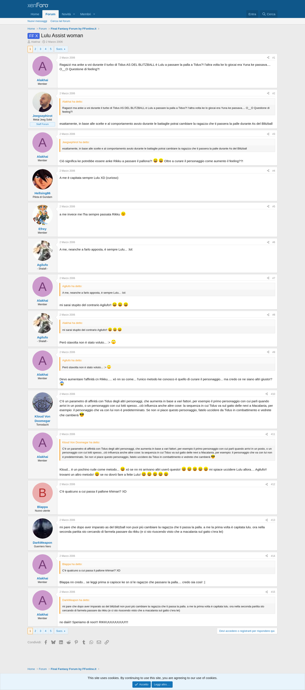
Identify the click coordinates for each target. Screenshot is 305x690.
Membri (85, 14)
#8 (273, 314)
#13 (273, 520)
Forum (50, 14)
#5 (273, 206)
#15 (273, 591)
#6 (273, 242)
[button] (74, 14)
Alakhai (35, 41)
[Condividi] (268, 57)
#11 (273, 434)
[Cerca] (268, 14)
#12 (273, 484)
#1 (273, 57)
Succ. (59, 49)
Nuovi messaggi (37, 21)
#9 (273, 352)
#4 (273, 170)
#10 (273, 394)
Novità (66, 14)
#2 (273, 93)
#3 (273, 134)
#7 (273, 278)
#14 (273, 555)
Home (35, 14)
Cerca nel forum (60, 21)
